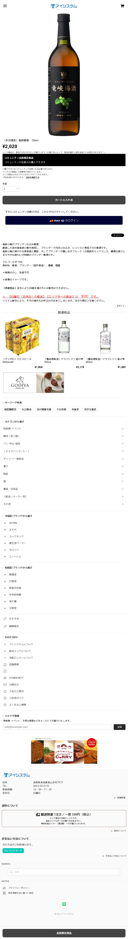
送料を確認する (32, 177)
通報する (120, 306)
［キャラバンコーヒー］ (16, 451)
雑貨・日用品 (10, 489)
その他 (7, 504)
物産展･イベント (12, 428)
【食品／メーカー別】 (15, 496)
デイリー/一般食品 (13, 458)
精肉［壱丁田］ (11, 436)
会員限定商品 (64, 933)
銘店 (5, 474)
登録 (119, 727)
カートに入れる (64, 200)
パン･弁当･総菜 (11, 443)
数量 (5, 184)
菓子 (5, 466)
